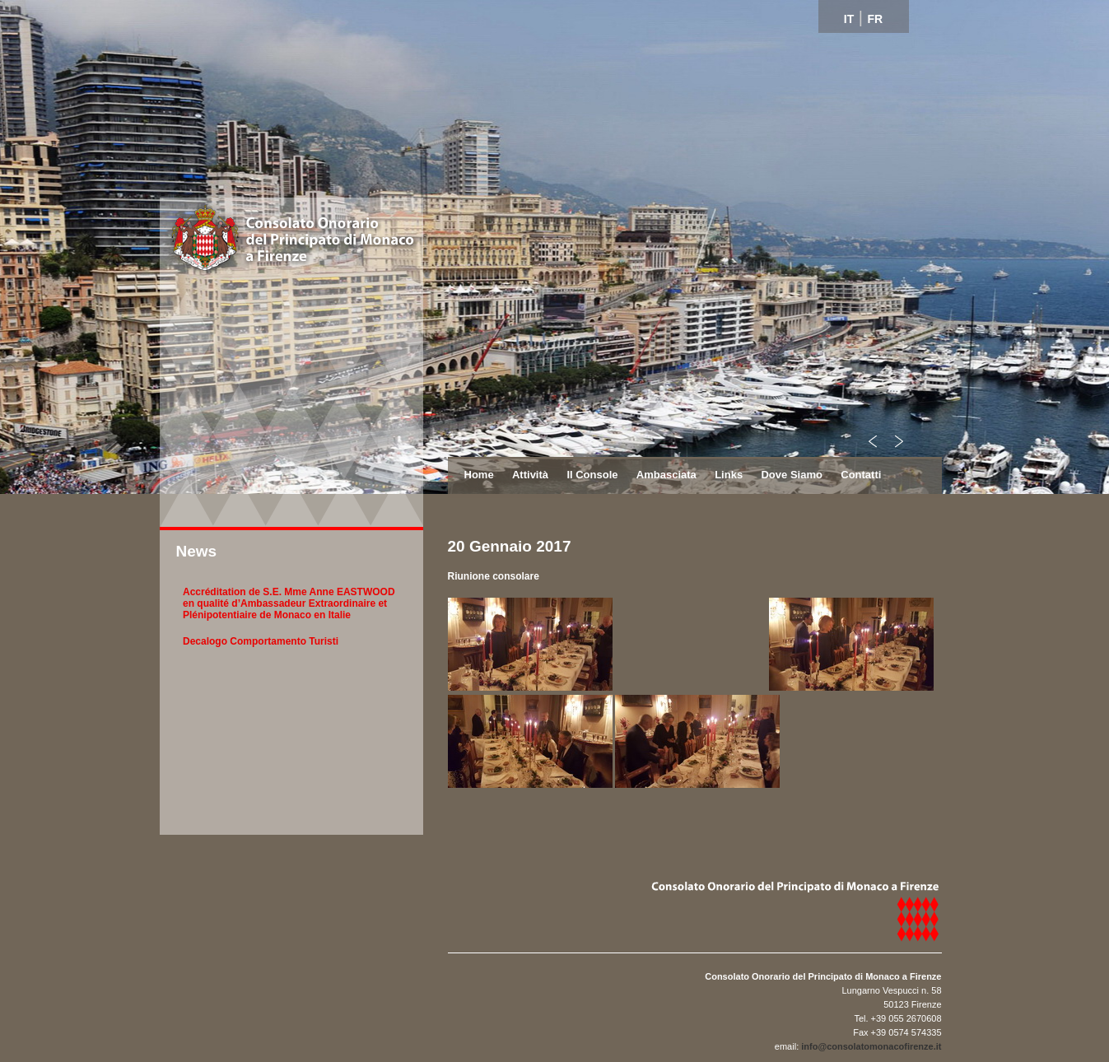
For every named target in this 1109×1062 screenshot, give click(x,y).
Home (479, 474)
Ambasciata (666, 474)
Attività (530, 474)
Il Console (591, 474)
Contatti (861, 474)
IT (849, 19)
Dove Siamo (791, 474)
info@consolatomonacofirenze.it (871, 1046)
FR (875, 19)
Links (729, 474)
